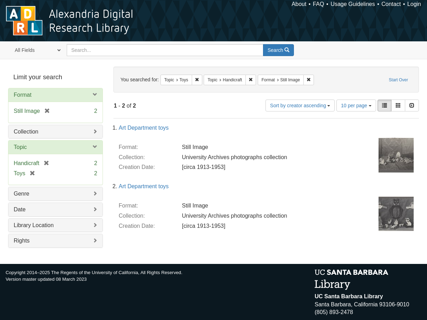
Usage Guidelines (352, 4)
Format (23, 95)
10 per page (356, 105)
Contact (391, 4)
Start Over (398, 79)
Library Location (34, 225)
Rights (21, 241)
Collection (26, 132)
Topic (20, 147)
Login (414, 4)
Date (20, 209)
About (299, 4)
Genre (21, 194)
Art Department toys (144, 128)
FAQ (318, 4)
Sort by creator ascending (300, 105)
